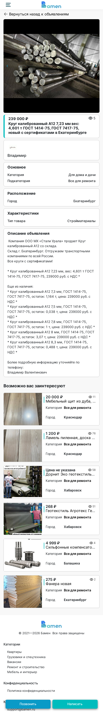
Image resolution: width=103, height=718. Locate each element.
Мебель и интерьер (22, 672)
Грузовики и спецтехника (26, 657)
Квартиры (14, 652)
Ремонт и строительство (26, 667)
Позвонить (28, 704)
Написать (74, 704)
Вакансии (14, 662)
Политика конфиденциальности (31, 690)
